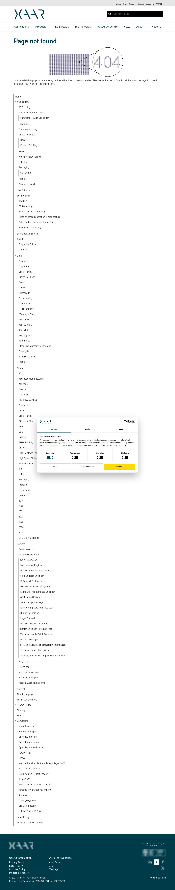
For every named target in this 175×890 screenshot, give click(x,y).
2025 (21, 533)
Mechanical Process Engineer (35, 586)
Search (20, 716)
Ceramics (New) (27, 184)
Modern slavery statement (30, 823)
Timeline (23, 250)
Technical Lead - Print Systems (36, 634)
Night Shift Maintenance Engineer (37, 592)
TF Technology (26, 206)
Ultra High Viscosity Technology (35, 346)
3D (20, 373)
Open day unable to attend (32, 747)
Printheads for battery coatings (34, 785)
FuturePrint (25, 753)
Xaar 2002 (24, 330)
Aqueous (23, 384)
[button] (110, 14)
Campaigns (22, 721)
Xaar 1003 (24, 319)
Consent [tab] (54, 429)
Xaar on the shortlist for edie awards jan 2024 (42, 763)
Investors (155, 26)
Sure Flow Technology (30, 228)
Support (150, 4)
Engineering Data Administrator (36, 608)
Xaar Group (55, 862)
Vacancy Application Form (32, 683)
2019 (21, 501)
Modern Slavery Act (19, 873)
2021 (21, 511)
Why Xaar (23, 662)
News (127, 26)
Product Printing (28, 145)
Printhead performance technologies (37, 222)
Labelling (23, 162)
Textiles (23, 179)
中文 (159, 4)
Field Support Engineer (32, 576)
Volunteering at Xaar (29, 672)
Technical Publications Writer (35, 650)
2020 (21, 506)
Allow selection (87, 467)
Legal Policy (23, 817)
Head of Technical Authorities (35, 571)
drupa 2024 (24, 779)
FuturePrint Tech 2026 (30, 811)
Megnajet (54, 869)
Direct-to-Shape (27, 135)
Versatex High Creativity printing (35, 790)
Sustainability (25, 298)
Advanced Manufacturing (31, 113)
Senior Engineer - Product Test (36, 629)
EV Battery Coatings (29, 538)
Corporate (24, 266)
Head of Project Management (35, 624)
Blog (125, 4)
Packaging (24, 167)
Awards (22, 389)
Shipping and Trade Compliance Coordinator (42, 655)
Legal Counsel (27, 618)
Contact (141, 4)
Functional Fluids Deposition (34, 118)
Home (18, 97)
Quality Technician (29, 613)
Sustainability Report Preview (33, 774)
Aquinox (23, 795)
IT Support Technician (31, 581)
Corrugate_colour (28, 800)
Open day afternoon (29, 742)
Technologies (83, 26)
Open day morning (28, 737)
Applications (21, 26)
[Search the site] (135, 14)
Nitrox (22, 758)
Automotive (24, 341)
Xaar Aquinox (25, 335)
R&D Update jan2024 (29, 769)
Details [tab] (87, 429)
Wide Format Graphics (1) (32, 157)
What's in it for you (28, 678)
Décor (23, 140)
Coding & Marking (28, 129)
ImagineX (23, 201)
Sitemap (21, 710)
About (139, 26)
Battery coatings (27, 357)
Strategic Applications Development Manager (43, 645)
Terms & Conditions (27, 700)
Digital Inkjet (25, 272)
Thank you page (25, 694)
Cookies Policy (17, 869)
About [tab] (121, 429)
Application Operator (31, 597)
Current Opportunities (30, 555)
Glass (21, 152)
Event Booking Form (27, 234)
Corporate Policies (28, 244)
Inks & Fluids (61, 26)
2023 (21, 522)
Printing (23, 485)
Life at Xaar (24, 667)
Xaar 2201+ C (25, 325)
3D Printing (24, 107)
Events (118, 4)
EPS (51, 866)
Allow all (119, 467)
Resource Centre (107, 26)
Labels (22, 288)
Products (40, 26)
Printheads (24, 293)
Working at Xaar (27, 314)
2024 (21, 527)
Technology (24, 304)
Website (153, 878)
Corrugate (25, 173)
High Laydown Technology (32, 212)
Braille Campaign (27, 806)
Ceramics (23, 124)
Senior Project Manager (32, 602)
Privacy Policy (24, 705)
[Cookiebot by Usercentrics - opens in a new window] (125, 421)
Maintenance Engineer (32, 565)
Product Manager (29, 640)
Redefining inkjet (27, 732)
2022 (21, 517)
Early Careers (26, 549)
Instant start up (26, 726)
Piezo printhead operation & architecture (39, 217)
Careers (132, 4)
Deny (55, 467)
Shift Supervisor (28, 560)
